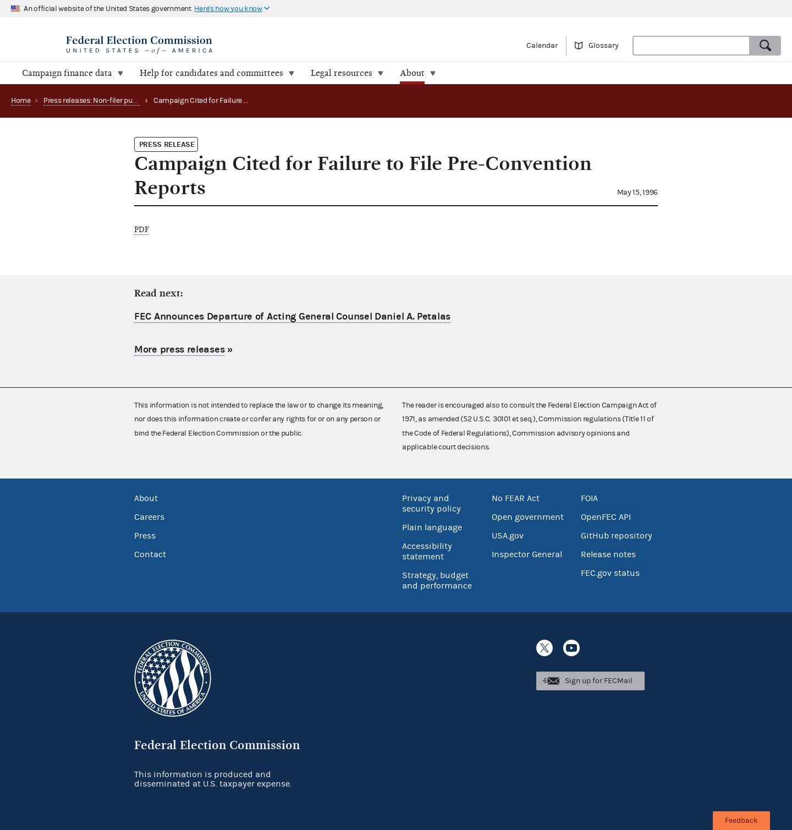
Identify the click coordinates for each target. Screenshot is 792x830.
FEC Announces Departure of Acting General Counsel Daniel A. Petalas (292, 316)
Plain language (432, 527)
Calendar (542, 45)
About (146, 498)
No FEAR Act (516, 498)
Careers (149, 517)
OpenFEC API (606, 517)
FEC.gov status (610, 573)
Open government (528, 517)
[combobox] (691, 46)
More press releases (179, 349)
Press (145, 536)
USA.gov (508, 536)
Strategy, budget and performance (437, 580)
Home (21, 100)
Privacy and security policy (431, 503)
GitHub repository (616, 536)
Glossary (603, 45)
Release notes (608, 554)
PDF (141, 229)
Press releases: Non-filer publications (104, 100)
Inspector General (527, 554)
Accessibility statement (427, 551)
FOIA (589, 498)
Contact (150, 554)
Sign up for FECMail (598, 681)
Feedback (741, 820)
